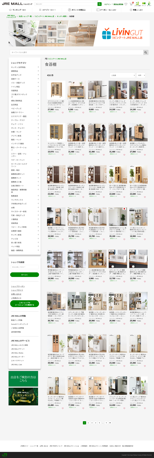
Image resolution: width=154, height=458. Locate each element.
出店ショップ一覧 (25, 16)
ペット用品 (15, 246)
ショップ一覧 (34, 446)
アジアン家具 (16, 135)
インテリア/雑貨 (17, 143)
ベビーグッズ (16, 108)
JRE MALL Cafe (16, 364)
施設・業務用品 (17, 250)
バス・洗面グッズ (18, 82)
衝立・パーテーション (19, 148)
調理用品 (14, 70)
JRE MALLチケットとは (71, 446)
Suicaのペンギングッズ (19, 324)
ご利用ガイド (16, 297)
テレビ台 (14, 238)
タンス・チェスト (18, 127)
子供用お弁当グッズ (19, 203)
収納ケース (15, 78)
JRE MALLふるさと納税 (19, 345)
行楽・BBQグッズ (18, 215)
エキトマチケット (17, 360)
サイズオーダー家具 (19, 211)
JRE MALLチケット (18, 348)
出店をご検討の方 (115, 446)
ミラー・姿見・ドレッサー (19, 154)
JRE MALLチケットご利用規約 (98, 446)
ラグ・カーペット (18, 159)
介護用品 (14, 219)
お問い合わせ (16, 294)
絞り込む (24, 274)
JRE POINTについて (56, 446)
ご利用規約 (83, 446)
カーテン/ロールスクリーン (19, 164)
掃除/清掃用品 (16, 100)
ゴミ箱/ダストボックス (19, 95)
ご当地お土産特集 (17, 327)
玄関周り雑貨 (16, 230)
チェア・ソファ (17, 123)
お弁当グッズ (16, 74)
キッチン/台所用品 (18, 67)
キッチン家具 (62, 16)
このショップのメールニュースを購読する (24, 303)
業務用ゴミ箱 (16, 181)
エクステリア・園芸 (19, 116)
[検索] (145, 52)
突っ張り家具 (16, 242)
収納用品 (14, 222)
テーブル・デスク (18, 119)
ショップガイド (17, 290)
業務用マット (16, 177)
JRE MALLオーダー (18, 356)
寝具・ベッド (16, 139)
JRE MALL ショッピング (11, 16)
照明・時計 (15, 170)
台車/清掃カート (17, 185)
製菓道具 (14, 195)
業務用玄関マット (18, 173)
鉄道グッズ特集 (16, 320)
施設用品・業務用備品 (19, 190)
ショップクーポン (18, 286)
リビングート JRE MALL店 (44, 16)
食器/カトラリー (17, 112)
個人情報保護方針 (127, 446)
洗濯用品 (14, 90)
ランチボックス (17, 199)
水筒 (13, 207)
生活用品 (14, 104)
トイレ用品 (15, 86)
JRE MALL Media (17, 352)
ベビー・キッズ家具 (19, 226)
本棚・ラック (16, 131)
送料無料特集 (16, 331)
